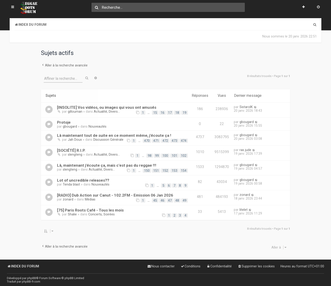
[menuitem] (318, 7)
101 (174, 155)
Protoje (64, 122)
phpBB (31, 278)
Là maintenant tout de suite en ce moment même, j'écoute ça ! (114, 135)
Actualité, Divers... (107, 111)
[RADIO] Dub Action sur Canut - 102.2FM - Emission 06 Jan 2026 (115, 195)
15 (155, 112)
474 (183, 141)
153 (174, 170)
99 (157, 155)
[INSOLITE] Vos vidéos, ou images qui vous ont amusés (106, 107)
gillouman (75, 111)
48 (177, 200)
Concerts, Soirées (101, 214)
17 (170, 112)
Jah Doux (75, 139)
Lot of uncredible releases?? (83, 180)
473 (174, 141)
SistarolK (246, 107)
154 (183, 170)
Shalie (72, 214)
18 (177, 112)
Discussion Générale (108, 139)
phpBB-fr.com (31, 281)
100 (165, 155)
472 (165, 141)
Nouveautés (97, 126)
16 (162, 112)
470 (147, 141)
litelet (244, 210)
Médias (90, 199)
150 (147, 170)
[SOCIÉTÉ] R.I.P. (71, 150)
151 (156, 170)
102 (183, 155)
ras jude (245, 150)
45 (155, 200)
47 (170, 200)
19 (184, 112)
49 (184, 200)
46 (162, 200)
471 (156, 141)
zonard (68, 199)
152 (165, 170)
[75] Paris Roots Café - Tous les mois (90, 210)
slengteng (75, 154)
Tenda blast (71, 184)
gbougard (70, 126)
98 (149, 155)
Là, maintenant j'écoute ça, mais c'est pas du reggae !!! (106, 165)
